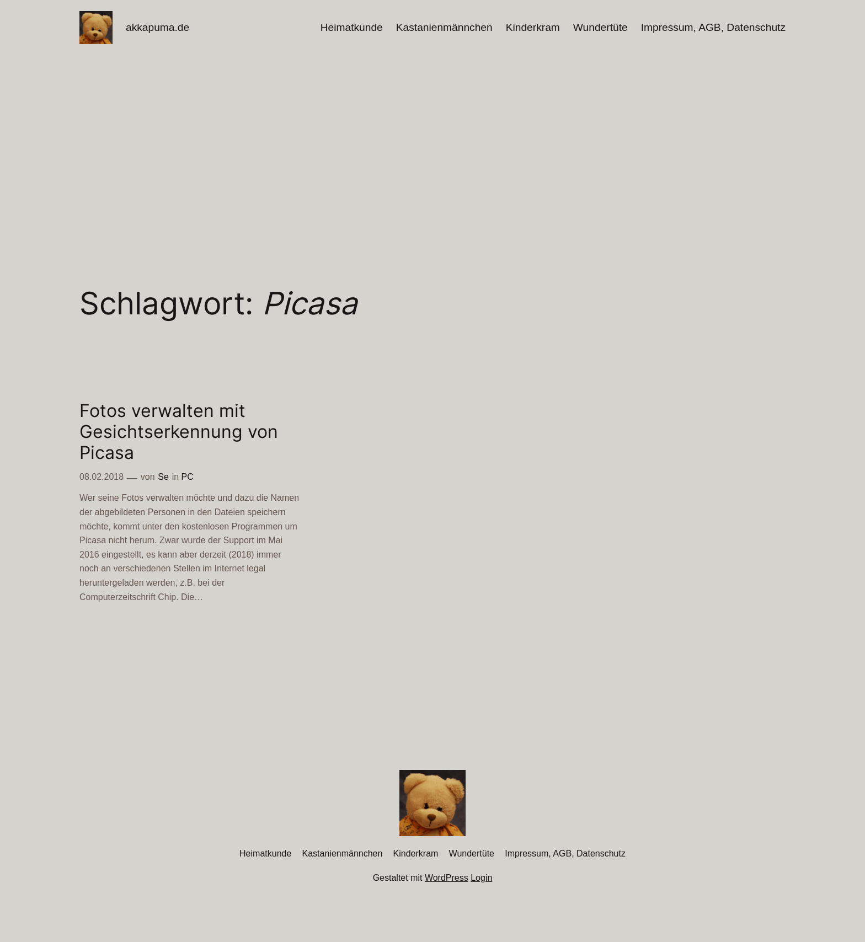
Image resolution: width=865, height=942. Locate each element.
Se (163, 476)
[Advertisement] (432, 143)
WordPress (446, 877)
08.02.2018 (101, 476)
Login (481, 877)
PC (187, 476)
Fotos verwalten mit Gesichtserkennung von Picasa (178, 432)
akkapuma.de (157, 27)
